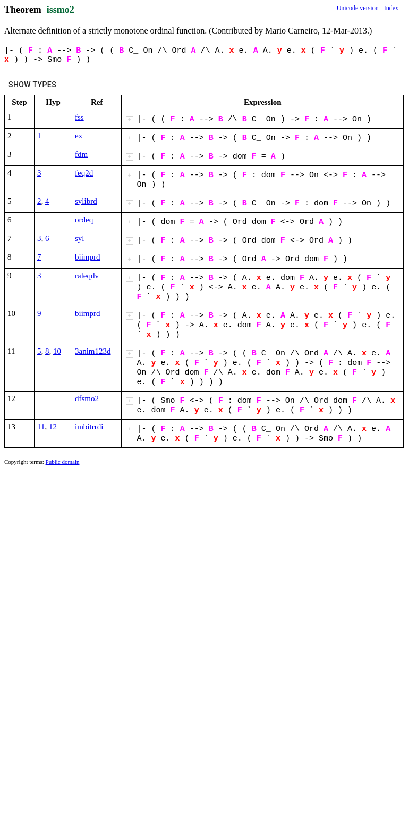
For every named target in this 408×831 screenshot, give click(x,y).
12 (53, 426)
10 (57, 351)
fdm (81, 154)
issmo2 (60, 9)
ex (78, 135)
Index (391, 8)
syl (79, 238)
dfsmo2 (87, 398)
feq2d (84, 173)
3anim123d (93, 351)
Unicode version (358, 8)
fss (79, 117)
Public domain (63, 462)
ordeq (84, 219)
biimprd (87, 257)
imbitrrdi (89, 426)
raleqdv (87, 275)
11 (41, 426)
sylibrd (86, 201)
